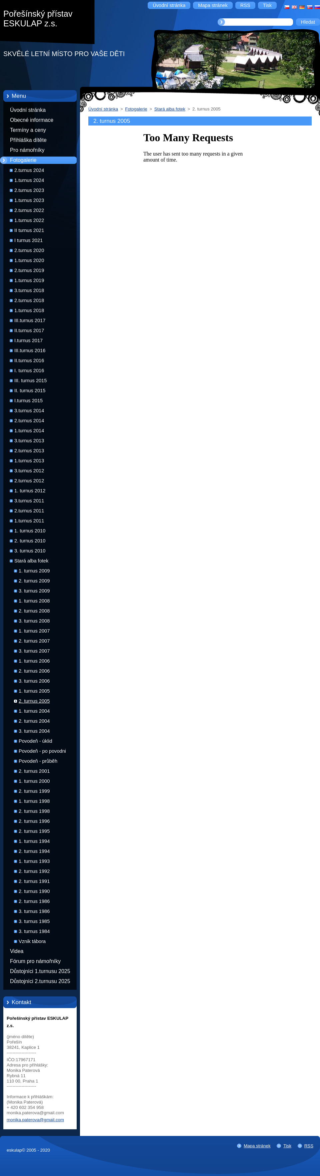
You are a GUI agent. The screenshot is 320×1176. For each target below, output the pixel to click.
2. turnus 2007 (34, 641)
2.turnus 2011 (29, 510)
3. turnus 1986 (34, 911)
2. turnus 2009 (34, 580)
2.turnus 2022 (29, 210)
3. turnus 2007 (34, 651)
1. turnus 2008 (34, 601)
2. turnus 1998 (34, 811)
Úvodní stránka (28, 110)
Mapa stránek (257, 1145)
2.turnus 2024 (29, 170)
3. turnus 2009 (34, 591)
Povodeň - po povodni (42, 751)
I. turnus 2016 (29, 370)
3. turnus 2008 (34, 621)
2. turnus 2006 (34, 671)
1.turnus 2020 (29, 260)
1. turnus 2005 (34, 691)
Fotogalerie (23, 160)
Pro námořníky (27, 150)
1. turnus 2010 (29, 530)
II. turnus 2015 (29, 390)
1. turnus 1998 (34, 801)
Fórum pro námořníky (35, 961)
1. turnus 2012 (29, 490)
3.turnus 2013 (29, 440)
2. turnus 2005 (34, 701)
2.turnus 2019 (29, 270)
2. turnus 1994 (34, 851)
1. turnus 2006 (34, 661)
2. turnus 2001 (34, 771)
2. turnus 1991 (34, 881)
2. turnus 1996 (34, 821)
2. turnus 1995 (34, 831)
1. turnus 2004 (34, 711)
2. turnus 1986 (34, 901)
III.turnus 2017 (29, 320)
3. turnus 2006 (34, 681)
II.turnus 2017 (29, 330)
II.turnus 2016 (29, 360)
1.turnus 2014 (29, 430)
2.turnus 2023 (29, 190)
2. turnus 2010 (29, 540)
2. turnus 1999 (34, 791)
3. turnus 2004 (34, 731)
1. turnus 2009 (34, 570)
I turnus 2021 (28, 240)
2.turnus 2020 (29, 250)
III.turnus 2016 (29, 350)
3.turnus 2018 (29, 290)
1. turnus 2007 (34, 631)
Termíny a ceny (28, 130)
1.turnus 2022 (29, 220)
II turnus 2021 (29, 230)
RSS (308, 1145)
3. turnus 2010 (29, 550)
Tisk (287, 1145)
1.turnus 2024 (29, 180)
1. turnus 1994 (34, 841)
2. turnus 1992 (34, 871)
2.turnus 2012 (29, 480)
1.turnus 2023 (29, 200)
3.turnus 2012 (29, 470)
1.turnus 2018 (29, 310)
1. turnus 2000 (34, 781)
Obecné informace (31, 120)
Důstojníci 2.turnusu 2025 (40, 981)
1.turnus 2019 (29, 280)
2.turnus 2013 (29, 450)
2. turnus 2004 (34, 721)
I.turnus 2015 (28, 400)
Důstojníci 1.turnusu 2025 (40, 971)
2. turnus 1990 (34, 891)
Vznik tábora (32, 941)
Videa (16, 951)
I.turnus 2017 (28, 340)
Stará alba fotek (31, 560)
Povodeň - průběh (38, 761)
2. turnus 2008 (34, 611)
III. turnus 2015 (30, 380)
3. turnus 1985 (34, 921)
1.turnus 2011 (29, 520)
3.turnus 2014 (29, 410)
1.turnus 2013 (29, 460)
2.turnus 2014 (29, 420)
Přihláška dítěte (28, 140)
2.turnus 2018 (29, 300)
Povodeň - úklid (35, 741)
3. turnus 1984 (34, 931)
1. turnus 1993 (34, 861)
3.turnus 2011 (29, 500)
